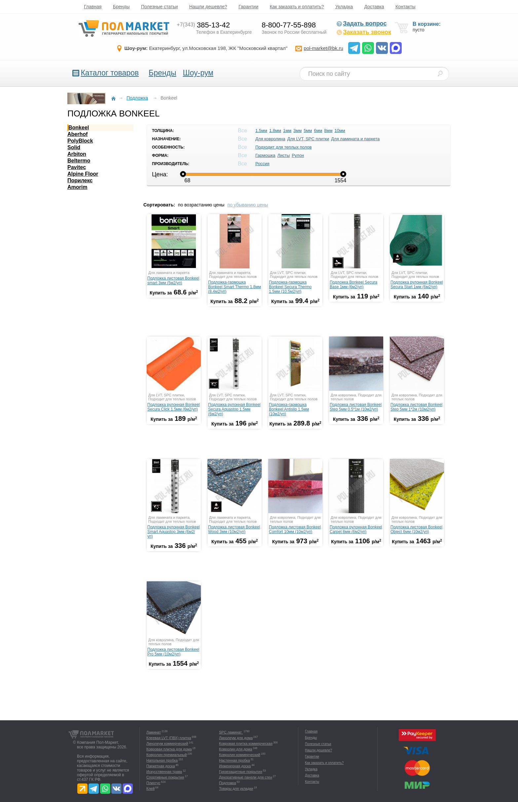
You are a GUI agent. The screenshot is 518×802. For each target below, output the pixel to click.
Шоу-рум (198, 72)
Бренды (121, 6)
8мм (328, 130)
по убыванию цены (247, 204)
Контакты (405, 6)
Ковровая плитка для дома (169, 749)
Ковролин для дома (235, 749)
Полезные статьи (159, 6)
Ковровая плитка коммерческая (246, 743)
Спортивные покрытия (165, 777)
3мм (297, 130)
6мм (318, 130)
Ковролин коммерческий (239, 755)
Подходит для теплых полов (283, 147)
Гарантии (248, 6)
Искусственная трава (164, 772)
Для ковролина (270, 138)
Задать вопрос (361, 23)
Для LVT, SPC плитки (308, 138)
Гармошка (265, 155)
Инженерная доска (235, 766)
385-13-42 (203, 25)
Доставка (374, 6)
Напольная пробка (162, 760)
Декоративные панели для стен (245, 777)
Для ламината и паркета (355, 138)
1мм (287, 130)
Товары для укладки (236, 788)
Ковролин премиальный (166, 755)
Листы (284, 155)
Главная (92, 6)
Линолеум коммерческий (167, 743)
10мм (339, 130)
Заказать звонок (363, 32)
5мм (308, 130)
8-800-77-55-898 (289, 25)
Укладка (344, 6)
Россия (262, 163)
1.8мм (275, 130)
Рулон (298, 155)
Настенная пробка (234, 760)
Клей (150, 788)
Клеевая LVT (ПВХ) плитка (168, 738)
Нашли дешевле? (208, 6)
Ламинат (153, 732)
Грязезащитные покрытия (240, 772)
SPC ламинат (231, 732)
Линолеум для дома (236, 738)
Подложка (227, 783)
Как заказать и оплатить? (297, 6)
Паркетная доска (160, 766)
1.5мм (261, 130)
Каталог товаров (110, 72)
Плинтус (153, 783)
